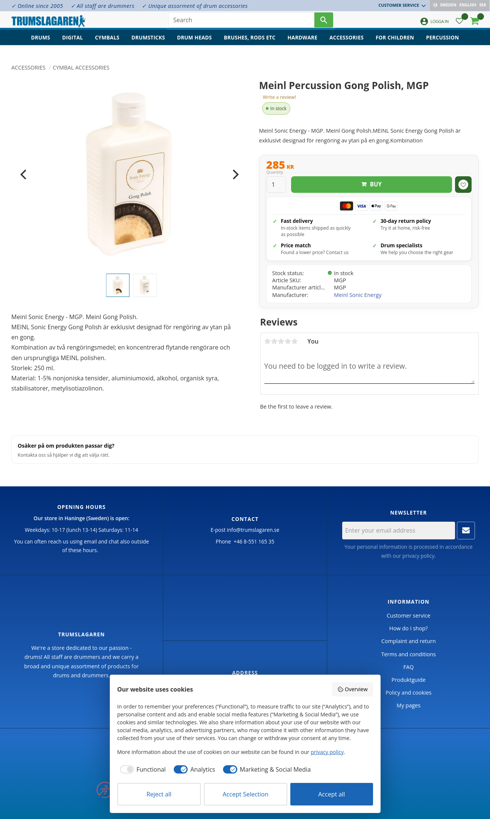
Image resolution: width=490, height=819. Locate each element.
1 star (267, 341)
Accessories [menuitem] (346, 43)
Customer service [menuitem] (399, 5)
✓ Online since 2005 (37, 5)
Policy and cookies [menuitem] (408, 692)
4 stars (288, 341)
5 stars (294, 341)
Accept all (331, 794)
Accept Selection (246, 794)
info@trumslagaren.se (253, 529)
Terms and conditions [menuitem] (408, 654)
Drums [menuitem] (40, 43)
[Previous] (24, 174)
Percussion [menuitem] (442, 43)
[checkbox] (141, 769)
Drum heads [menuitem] (194, 43)
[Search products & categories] (241, 22)
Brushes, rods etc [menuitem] (249, 43)
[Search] (323, 22)
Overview (352, 689)
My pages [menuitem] (408, 705)
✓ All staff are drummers (103, 5)
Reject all (158, 794)
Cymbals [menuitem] (107, 43)
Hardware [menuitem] (302, 43)
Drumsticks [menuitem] (148, 43)
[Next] (235, 174)
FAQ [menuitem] (408, 667)
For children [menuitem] (395, 43)
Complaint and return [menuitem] (408, 641)
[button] (459, 25)
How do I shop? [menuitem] (408, 628)
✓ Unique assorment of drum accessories (194, 5)
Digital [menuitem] (72, 43)
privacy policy (418, 555)
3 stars (281, 341)
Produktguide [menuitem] (408, 679)
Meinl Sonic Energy (357, 294)
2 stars (274, 341)
